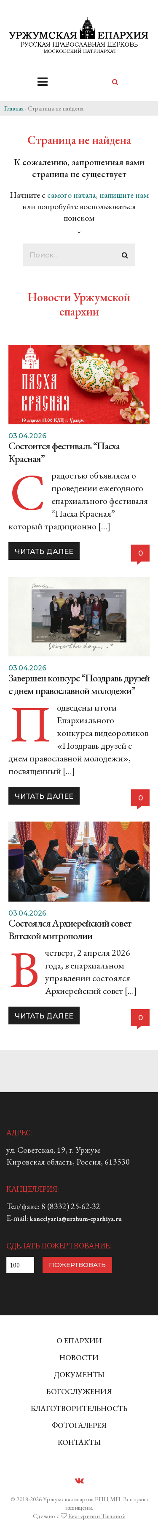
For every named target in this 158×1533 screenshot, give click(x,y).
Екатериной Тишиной (97, 1516)
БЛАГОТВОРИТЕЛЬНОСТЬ (79, 1408)
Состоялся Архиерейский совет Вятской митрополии (69, 929)
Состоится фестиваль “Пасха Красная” (64, 452)
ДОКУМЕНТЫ (79, 1374)
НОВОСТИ (79, 1357)
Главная (14, 108)
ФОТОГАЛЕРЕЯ (79, 1425)
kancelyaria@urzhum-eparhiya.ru (76, 1219)
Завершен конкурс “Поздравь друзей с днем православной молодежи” (79, 684)
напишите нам (124, 194)
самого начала (71, 194)
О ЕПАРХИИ (79, 1340)
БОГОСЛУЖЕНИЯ (79, 1391)
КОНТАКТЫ (79, 1442)
